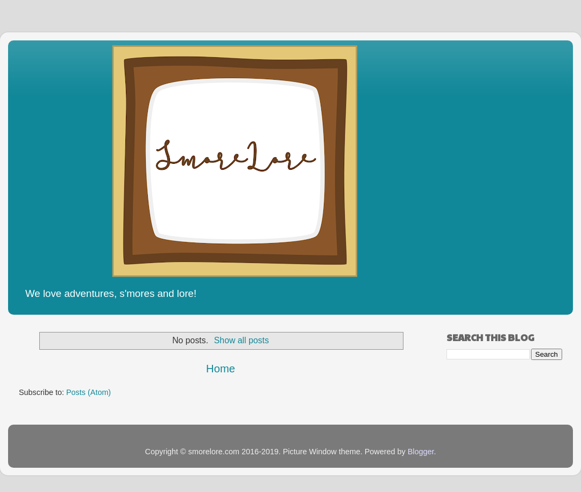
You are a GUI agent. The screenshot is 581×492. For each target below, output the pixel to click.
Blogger (421, 451)
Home (220, 369)
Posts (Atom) (88, 392)
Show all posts (241, 340)
